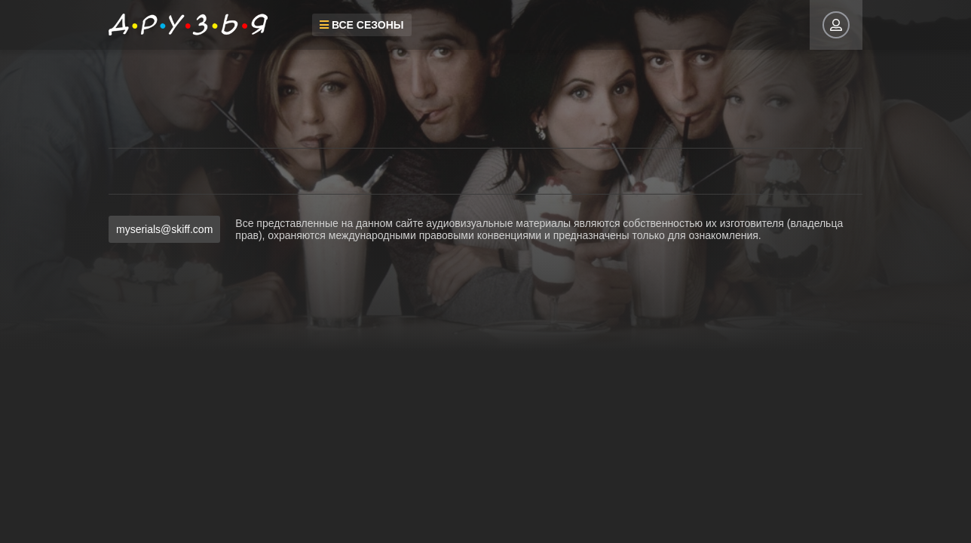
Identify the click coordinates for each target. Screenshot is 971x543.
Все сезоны (362, 25)
